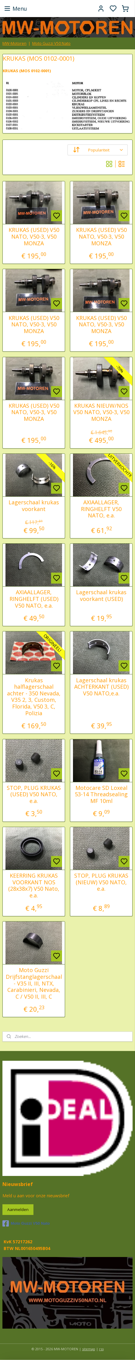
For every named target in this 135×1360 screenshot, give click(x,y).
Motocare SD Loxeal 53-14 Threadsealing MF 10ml (101, 794)
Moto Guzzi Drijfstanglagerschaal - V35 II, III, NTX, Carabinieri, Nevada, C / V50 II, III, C (34, 983)
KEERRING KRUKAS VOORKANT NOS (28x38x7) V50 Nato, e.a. (33, 885)
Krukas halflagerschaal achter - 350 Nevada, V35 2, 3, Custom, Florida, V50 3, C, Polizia (34, 697)
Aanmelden (18, 1209)
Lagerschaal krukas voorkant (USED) (101, 595)
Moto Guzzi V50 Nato (51, 43)
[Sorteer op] (97, 150)
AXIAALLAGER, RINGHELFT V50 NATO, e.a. (101, 509)
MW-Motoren (14, 43)
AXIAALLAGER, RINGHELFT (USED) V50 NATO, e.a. (33, 599)
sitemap (88, 1349)
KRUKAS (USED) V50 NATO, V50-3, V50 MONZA (34, 237)
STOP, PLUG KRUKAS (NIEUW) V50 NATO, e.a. (101, 882)
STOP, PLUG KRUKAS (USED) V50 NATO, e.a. (34, 794)
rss (101, 1349)
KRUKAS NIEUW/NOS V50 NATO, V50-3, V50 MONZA (101, 412)
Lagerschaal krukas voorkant (34, 505)
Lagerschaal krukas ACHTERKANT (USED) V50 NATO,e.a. (101, 687)
